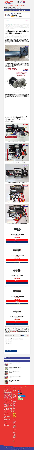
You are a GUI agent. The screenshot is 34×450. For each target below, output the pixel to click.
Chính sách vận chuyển (14, 433)
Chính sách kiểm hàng (14, 440)
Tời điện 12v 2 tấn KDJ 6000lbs (17, 275)
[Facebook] (23, 335)
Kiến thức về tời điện (14, 410)
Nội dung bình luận (8, 341)
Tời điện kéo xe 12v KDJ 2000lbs (17, 234)
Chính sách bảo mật (14, 426)
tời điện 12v (10, 24)
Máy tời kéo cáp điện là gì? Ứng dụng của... (15, 376)
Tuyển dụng (14, 394)
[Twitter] (25, 335)
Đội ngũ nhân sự (14, 399)
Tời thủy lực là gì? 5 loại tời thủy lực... (14, 380)
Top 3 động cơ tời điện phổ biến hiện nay (15, 362)
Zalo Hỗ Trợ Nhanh (17, 241)
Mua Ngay (17, 239)
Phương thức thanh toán (14, 423)
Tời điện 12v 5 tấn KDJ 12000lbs (17, 316)
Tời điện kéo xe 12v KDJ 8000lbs (17, 296)
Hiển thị (27, 20)
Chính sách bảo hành (14, 436)
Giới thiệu (14, 390)
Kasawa (11, 328)
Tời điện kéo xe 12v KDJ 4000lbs (17, 255)
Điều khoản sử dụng (14, 419)
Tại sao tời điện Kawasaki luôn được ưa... (15, 367)
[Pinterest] (27, 335)
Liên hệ (14, 391)
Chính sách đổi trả (14, 429)
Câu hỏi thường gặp (14, 396)
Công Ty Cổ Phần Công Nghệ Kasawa (14, 447)
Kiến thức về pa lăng (14, 402)
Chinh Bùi (8, 15)
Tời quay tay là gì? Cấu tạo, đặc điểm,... (14, 371)
